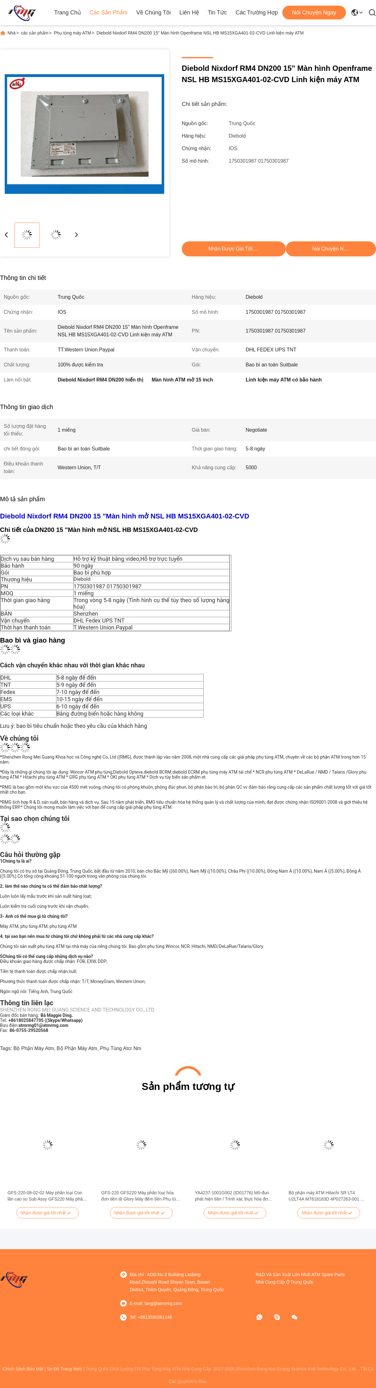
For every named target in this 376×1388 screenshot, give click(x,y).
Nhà (12, 32)
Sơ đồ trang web (64, 1368)
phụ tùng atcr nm (120, 1048)
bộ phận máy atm (33, 1048)
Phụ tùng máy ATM (72, 32)
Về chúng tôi (153, 12)
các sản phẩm (35, 32)
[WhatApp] (264, 1317)
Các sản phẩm (109, 12)
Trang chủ (67, 12)
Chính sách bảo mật (23, 1368)
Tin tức (217, 12)
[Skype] (281, 1317)
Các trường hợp (257, 12)
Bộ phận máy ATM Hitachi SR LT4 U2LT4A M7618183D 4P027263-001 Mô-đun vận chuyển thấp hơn (328, 1196)
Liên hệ (189, 12)
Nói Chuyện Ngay (314, 12)
